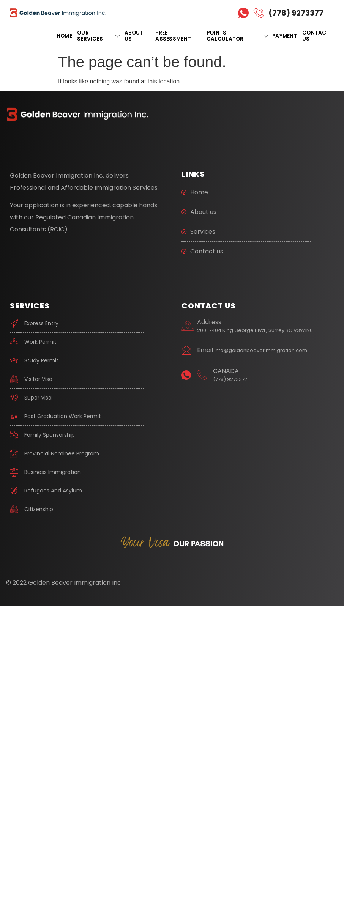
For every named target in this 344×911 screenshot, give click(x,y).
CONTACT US (316, 35)
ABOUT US (134, 35)
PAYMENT (284, 35)
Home (64, 35)
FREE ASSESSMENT (173, 35)
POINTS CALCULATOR (237, 35)
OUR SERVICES (98, 35)
